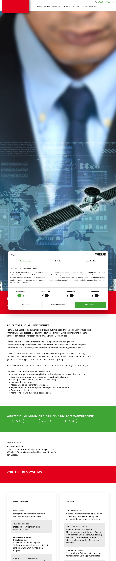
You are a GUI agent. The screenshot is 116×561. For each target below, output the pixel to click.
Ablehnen (25, 305)
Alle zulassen (90, 305)
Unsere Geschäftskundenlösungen (48, 7)
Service (84, 7)
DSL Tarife (76, 7)
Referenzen (66, 7)
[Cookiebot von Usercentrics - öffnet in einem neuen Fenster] (96, 254)
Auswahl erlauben (58, 305)
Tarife (18, 422)
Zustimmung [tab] (25, 261)
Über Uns (92, 7)
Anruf (44, 422)
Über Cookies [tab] (91, 261)
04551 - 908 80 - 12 (104, 2)
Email (71, 422)
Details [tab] (58, 261)
